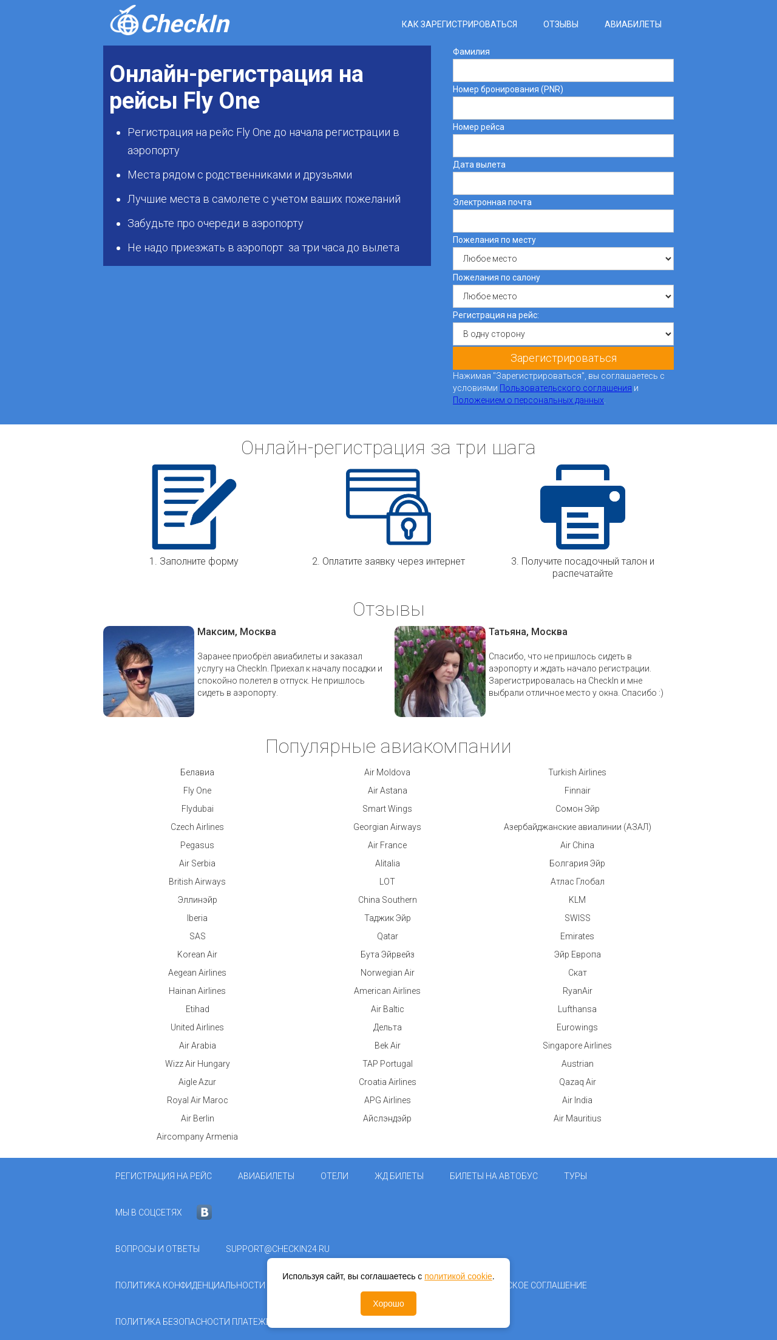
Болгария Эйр (577, 863)
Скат (577, 973)
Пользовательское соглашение (514, 1285)
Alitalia (387, 863)
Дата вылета (479, 164)
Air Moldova (387, 772)
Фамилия (471, 51)
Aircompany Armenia (197, 1136)
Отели (334, 1176)
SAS (197, 936)
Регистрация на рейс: (496, 315)
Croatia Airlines (387, 1082)
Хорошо (388, 1303)
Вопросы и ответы (157, 1249)
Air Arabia (197, 1045)
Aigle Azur (197, 1082)
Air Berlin (197, 1118)
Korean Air (197, 954)
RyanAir (577, 991)
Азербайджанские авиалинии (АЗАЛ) (577, 827)
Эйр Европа (577, 954)
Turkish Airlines (577, 772)
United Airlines (197, 1027)
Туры (575, 1176)
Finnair (578, 790)
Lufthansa (577, 1009)
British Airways (197, 881)
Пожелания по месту (494, 240)
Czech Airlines (197, 827)
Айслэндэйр (387, 1118)
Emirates (577, 936)
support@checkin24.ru (278, 1249)
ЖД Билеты (399, 1176)
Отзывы (561, 24)
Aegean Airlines (197, 973)
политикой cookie (458, 1276)
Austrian (578, 1064)
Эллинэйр (197, 900)
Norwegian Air (388, 973)
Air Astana (387, 790)
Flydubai (198, 809)
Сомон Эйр (577, 809)
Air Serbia (197, 863)
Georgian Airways (387, 827)
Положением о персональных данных (528, 400)
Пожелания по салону (496, 277)
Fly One (197, 790)
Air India (577, 1100)
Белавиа (197, 772)
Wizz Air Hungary (197, 1064)
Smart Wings (387, 809)
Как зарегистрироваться (459, 24)
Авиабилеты (633, 24)
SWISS (578, 918)
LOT (387, 881)
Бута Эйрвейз (388, 954)
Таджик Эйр (387, 918)
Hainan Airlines (197, 991)
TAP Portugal (387, 1064)
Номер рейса (478, 127)
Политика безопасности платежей (196, 1322)
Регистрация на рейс (163, 1176)
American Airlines (387, 991)
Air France (387, 845)
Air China (577, 845)
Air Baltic (387, 1009)
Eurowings (577, 1027)
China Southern (387, 900)
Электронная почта (492, 202)
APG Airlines (387, 1100)
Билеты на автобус (494, 1176)
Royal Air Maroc (197, 1100)
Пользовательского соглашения (566, 388)
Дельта (387, 1027)
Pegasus (197, 845)
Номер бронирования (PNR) (508, 89)
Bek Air (388, 1045)
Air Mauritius (578, 1118)
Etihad (197, 1009)
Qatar (387, 936)
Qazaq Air (577, 1082)
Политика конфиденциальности (190, 1285)
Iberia (197, 918)
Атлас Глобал (578, 881)
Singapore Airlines (577, 1045)
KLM (577, 900)
